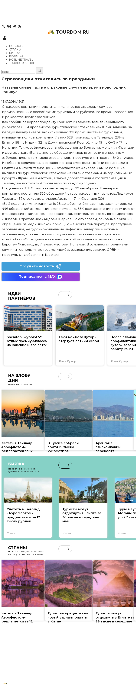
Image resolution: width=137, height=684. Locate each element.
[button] (68, 294)
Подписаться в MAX (40, 276)
